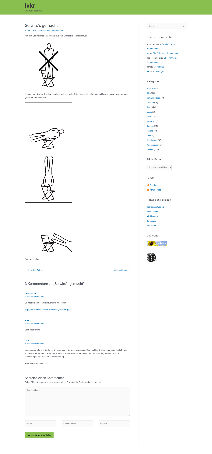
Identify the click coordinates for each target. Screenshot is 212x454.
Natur (149, 115)
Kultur (149, 106)
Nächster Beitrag (121, 270)
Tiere (149, 133)
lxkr (30, 5)
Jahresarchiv (152, 209)
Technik (150, 129)
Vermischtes (43, 30)
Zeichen (150, 147)
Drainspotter (31, 294)
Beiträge (153, 183)
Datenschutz (152, 218)
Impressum (152, 223)
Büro (149, 92)
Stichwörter (154, 157)
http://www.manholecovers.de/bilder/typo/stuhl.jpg (48, 310)
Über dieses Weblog (155, 204)
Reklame (150, 120)
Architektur (151, 88)
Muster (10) (159, 66)
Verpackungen (153, 142)
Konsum (150, 101)
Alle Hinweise (153, 213)
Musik (149, 110)
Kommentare (155, 187)
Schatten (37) (159, 71)
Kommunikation (154, 97)
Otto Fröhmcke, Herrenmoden (166, 53)
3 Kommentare (57, 30)
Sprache (150, 124)
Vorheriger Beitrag (34, 270)
